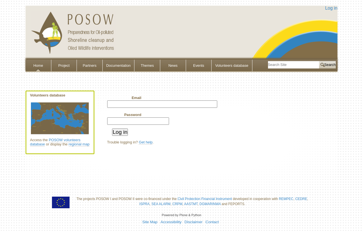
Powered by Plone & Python (181, 215)
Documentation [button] (118, 65)
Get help (145, 142)
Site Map (150, 222)
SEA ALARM (160, 204)
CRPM (177, 204)
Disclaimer (193, 222)
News (173, 65)
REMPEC (286, 199)
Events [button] (198, 65)
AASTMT (190, 204)
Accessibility (171, 222)
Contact (212, 222)
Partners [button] (89, 65)
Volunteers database (231, 65)
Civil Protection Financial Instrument (205, 199)
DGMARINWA (210, 204)
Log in (331, 8)
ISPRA (144, 204)
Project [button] (63, 65)
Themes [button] (147, 65)
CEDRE (301, 199)
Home (38, 65)
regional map (79, 144)
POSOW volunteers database (55, 142)
